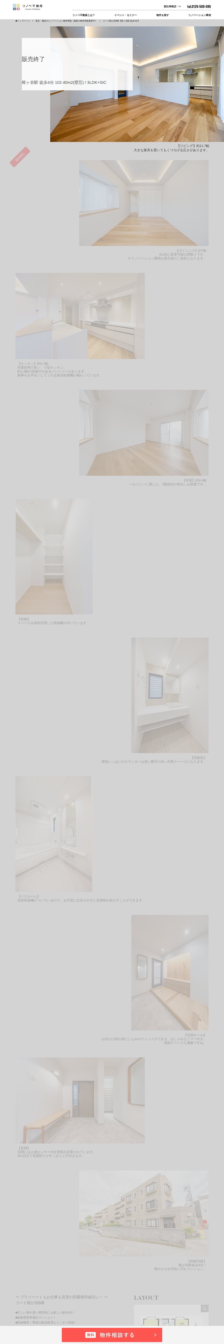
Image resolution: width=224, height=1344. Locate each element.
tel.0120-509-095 (199, 6)
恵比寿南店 (170, 6)
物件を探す (162, 15)
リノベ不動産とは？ (83, 15)
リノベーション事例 (199, 15)
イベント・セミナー (125, 15)
